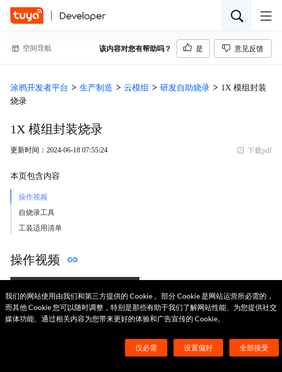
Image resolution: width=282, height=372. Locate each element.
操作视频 (33, 197)
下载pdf (254, 150)
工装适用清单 (40, 228)
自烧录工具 (37, 212)
